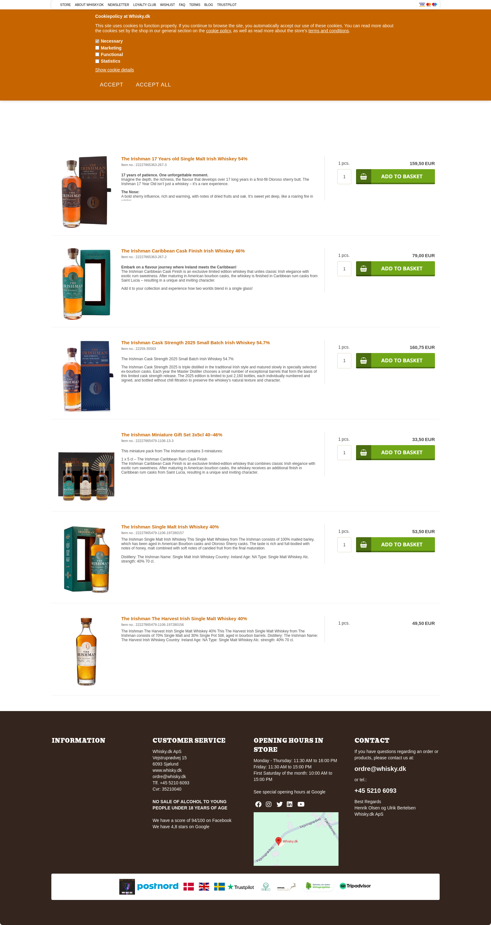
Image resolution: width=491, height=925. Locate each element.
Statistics (110, 61)
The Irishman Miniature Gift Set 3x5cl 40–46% (171, 434)
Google (318, 791)
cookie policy (218, 30)
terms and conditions (328, 30)
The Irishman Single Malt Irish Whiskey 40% (170, 526)
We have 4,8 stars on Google (180, 826)
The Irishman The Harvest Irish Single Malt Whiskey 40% (184, 618)
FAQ (182, 5)
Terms (194, 5)
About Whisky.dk (89, 5)
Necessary (112, 41)
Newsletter (118, 5)
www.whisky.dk (167, 770)
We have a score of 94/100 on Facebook (191, 820)
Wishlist (167, 5)
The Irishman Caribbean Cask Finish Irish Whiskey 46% (183, 250)
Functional (112, 54)
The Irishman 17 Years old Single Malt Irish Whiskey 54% (184, 158)
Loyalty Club (144, 5)
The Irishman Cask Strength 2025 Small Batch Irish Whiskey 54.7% (195, 342)
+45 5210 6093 (375, 790)
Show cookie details (114, 69)
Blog (208, 5)
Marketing (111, 47)
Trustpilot (226, 5)
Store (65, 5)
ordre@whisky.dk (169, 776)
